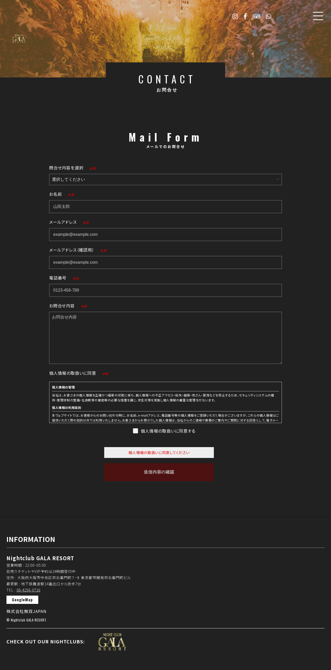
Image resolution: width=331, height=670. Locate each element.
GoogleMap (22, 599)
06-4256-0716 (28, 590)
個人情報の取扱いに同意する (168, 431)
